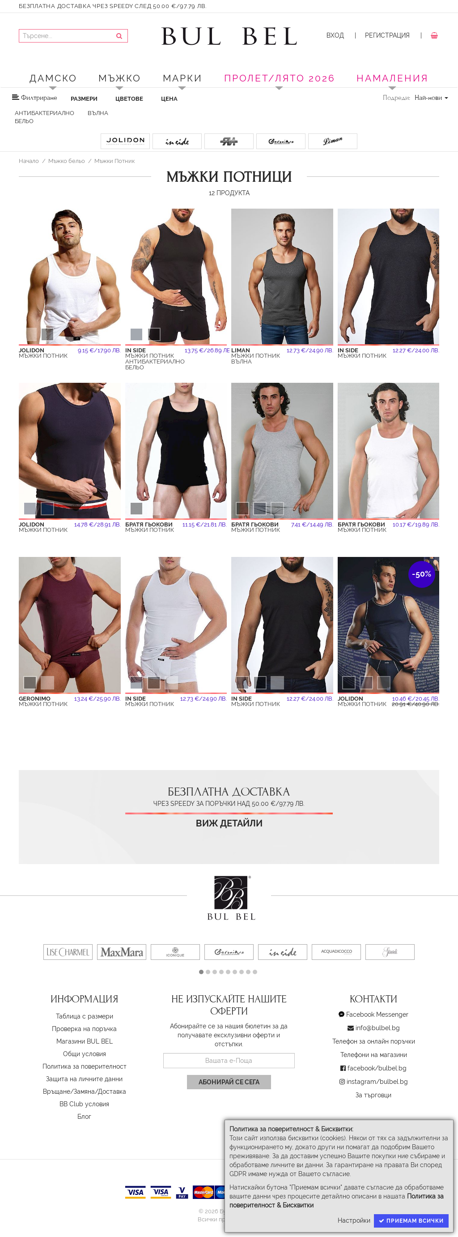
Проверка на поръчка (84, 1028)
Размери (84, 98)
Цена (169, 98)
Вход (335, 35)
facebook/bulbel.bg (377, 1068)
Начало (29, 160)
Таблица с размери (84, 1016)
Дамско (53, 78)
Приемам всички (411, 1221)
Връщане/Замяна (69, 1091)
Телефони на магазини (373, 1054)
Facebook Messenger (377, 1014)
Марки (183, 78)
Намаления (392, 78)
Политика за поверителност (84, 1066)
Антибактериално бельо (44, 117)
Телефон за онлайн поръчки (373, 1041)
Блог (84, 1116)
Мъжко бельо (66, 160)
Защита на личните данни (84, 1079)
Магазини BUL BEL (84, 1041)
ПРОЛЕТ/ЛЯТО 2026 (279, 78)
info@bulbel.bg (378, 1028)
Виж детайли (229, 823)
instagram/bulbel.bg (377, 1081)
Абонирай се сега (229, 1082)
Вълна (98, 113)
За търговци (373, 1095)
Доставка (112, 1091)
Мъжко (119, 78)
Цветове (129, 98)
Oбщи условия (84, 1053)
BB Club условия (84, 1104)
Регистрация (387, 35)
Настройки (354, 1220)
